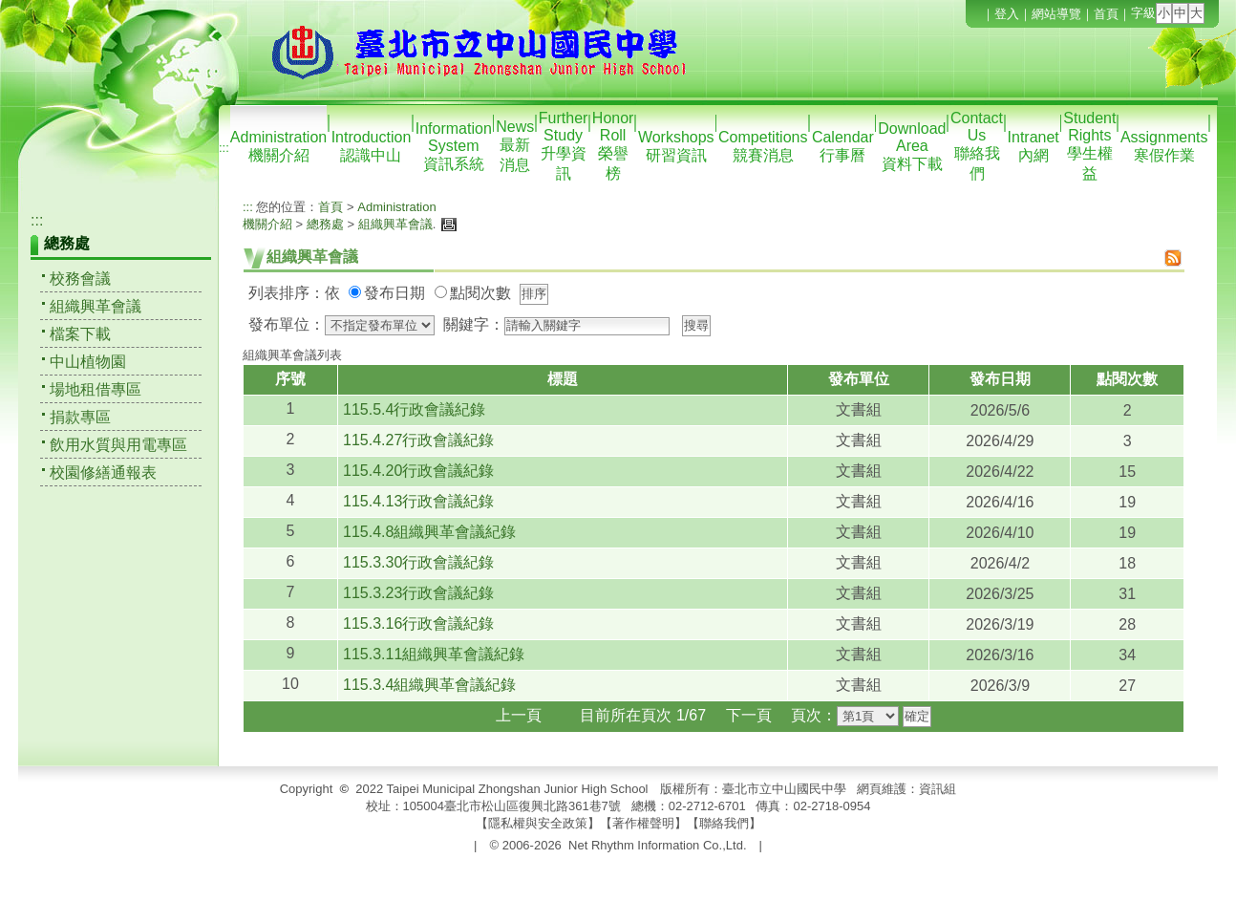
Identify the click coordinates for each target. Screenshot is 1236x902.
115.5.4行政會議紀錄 (414, 409)
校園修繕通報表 (103, 472)
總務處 (325, 224)
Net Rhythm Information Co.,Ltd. (657, 845)
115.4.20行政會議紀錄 (418, 470)
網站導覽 (1056, 14)
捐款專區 (80, 417)
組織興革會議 (95, 306)
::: (224, 147)
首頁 (1106, 14)
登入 (1006, 14)
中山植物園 (88, 362)
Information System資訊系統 (454, 146)
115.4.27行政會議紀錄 (418, 440)
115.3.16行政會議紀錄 (418, 623)
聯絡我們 (724, 823)
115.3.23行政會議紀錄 (418, 593)
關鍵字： (473, 324)
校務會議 (80, 278)
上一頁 (519, 715)
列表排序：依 (294, 293)
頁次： (814, 715)
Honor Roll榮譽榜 (613, 146)
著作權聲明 (643, 823)
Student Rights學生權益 (1089, 146)
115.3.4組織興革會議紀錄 (429, 684)
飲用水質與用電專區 (118, 445)
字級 (1143, 13)
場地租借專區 (95, 389)
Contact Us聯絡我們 (976, 146)
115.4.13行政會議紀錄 (418, 501)
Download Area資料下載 (912, 146)
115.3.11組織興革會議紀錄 (433, 654)
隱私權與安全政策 (537, 823)
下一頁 (749, 715)
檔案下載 (80, 334)
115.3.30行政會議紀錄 (418, 562)
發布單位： (286, 324)
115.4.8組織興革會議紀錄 (429, 532)
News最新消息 (515, 145)
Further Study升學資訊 (563, 146)
